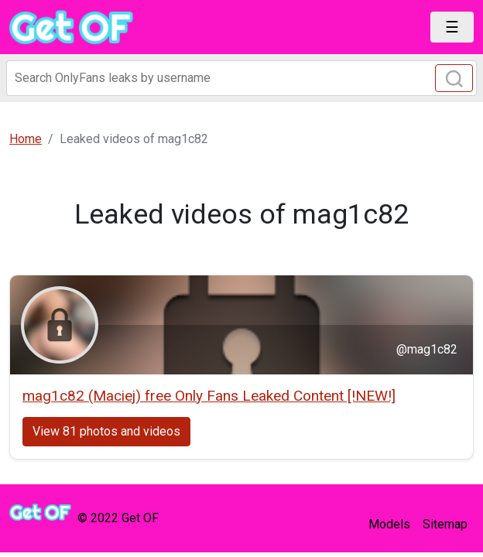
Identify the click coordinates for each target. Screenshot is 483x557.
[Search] (241, 78)
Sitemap (445, 524)
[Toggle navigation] (452, 27)
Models (389, 524)
